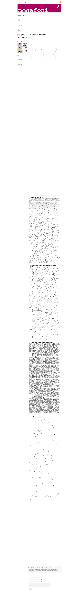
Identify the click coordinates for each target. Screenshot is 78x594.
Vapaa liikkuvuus (20, 64)
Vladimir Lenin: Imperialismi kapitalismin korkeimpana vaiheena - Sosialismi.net (40, 567)
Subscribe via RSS (60, 2)
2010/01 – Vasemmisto (21, 24)
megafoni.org (22, 2)
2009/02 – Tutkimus (21, 26)
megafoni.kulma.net (20, 31)
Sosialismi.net (19, 60)
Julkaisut (19, 20)
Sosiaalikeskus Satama (20, 59)
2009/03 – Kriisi (20, 25)
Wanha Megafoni (20, 65)
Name (41, 577)
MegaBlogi (19, 29)
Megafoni (19, 19)
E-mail (41, 579)
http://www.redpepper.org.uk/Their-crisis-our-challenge (36, 518)
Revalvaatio (19, 58)
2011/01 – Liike (20, 21)
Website (41, 581)
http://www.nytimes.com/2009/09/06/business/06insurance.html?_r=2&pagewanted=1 (46, 503)
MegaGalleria (19, 30)
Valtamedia (19, 63)
